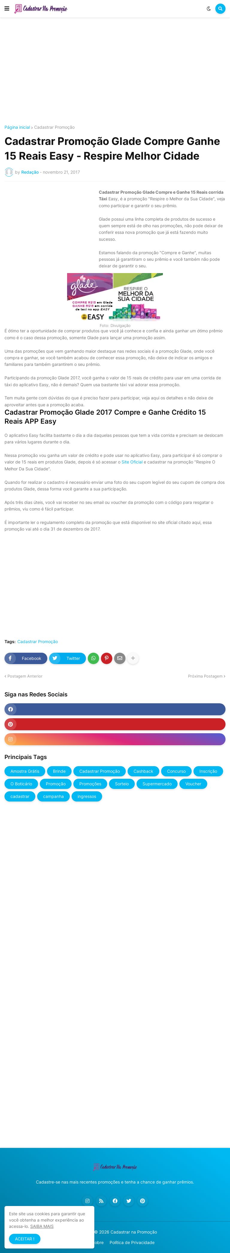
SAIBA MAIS (42, 1226)
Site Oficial (132, 461)
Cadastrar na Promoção (134, 1231)
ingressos (87, 796)
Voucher (193, 783)
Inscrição (208, 771)
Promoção (56, 783)
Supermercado (157, 783)
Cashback (143, 771)
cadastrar (19, 796)
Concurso (176, 771)
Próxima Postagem (205, 676)
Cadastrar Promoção (54, 127)
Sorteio (122, 783)
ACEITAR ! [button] (24, 1238)
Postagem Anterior (25, 676)
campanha (53, 796)
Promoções (90, 783)
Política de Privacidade (132, 1242)
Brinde (59, 771)
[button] (7, 9)
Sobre (98, 1242)
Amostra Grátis (24, 771)
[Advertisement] (115, 71)
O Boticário (21, 783)
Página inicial (17, 127)
